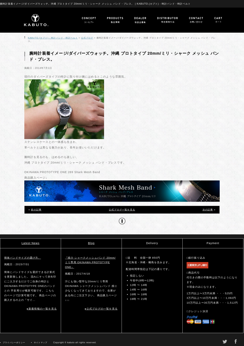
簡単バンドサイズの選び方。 (22, 257)
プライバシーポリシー (14, 342)
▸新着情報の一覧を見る (42, 308)
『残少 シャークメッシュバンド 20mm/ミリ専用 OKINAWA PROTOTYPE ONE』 (90, 262)
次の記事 (208, 209)
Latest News (30, 243)
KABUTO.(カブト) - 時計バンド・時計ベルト (53, 38)
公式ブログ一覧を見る (122, 209)
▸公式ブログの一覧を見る (101, 308)
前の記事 (36, 209)
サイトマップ (40, 342)
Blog (91, 243)
